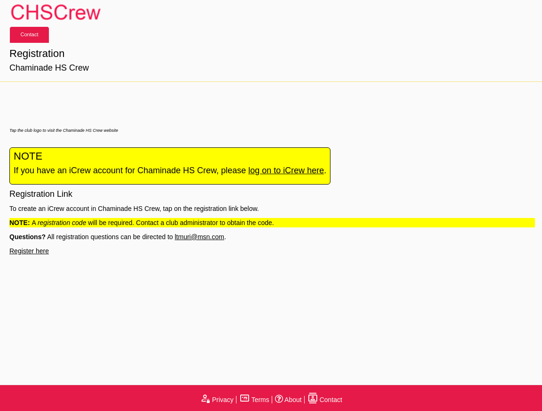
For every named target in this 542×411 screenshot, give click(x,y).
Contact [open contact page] (324, 399)
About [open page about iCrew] (288, 399)
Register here (29, 251)
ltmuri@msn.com (199, 237)
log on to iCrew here (286, 170)
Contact (30, 34)
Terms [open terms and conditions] (254, 399)
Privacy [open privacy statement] (217, 399)
